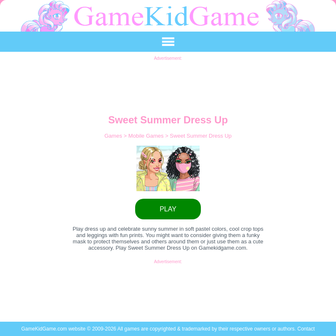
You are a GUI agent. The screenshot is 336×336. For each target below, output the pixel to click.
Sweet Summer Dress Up (201, 136)
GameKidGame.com (44, 329)
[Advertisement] (168, 80)
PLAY (168, 209)
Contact (306, 329)
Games (114, 136)
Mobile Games (146, 136)
